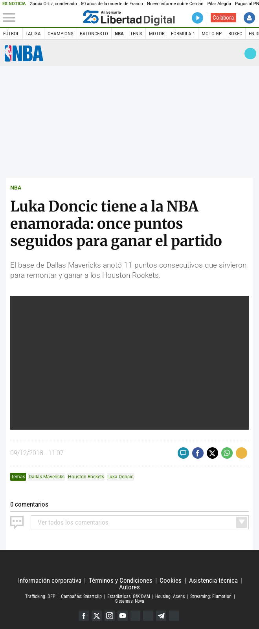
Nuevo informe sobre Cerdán (175, 3)
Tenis (136, 33)
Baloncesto (94, 33)
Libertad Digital (130, 564)
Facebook (84, 616)
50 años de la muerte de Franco (112, 3)
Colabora (223, 17)
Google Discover (135, 616)
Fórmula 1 (183, 33)
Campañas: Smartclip (81, 596)
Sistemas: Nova (129, 601)
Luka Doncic (120, 476)
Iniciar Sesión (249, 18)
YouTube (123, 616)
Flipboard (148, 616)
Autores (129, 587)
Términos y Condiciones (120, 580)
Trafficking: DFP (40, 596)
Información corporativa (49, 580)
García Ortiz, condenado (53, 3)
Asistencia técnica (213, 580)
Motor (157, 33)
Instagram (110, 616)
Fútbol (11, 33)
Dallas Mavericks (46, 476)
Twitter (97, 616)
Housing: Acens (170, 596)
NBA (119, 33)
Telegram (161, 616)
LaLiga (33, 33)
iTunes (174, 616)
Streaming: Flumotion (210, 596)
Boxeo (235, 33)
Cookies (171, 580)
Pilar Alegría (219, 3)
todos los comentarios (73, 522)
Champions (60, 33)
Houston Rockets (86, 476)
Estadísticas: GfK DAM (128, 596)
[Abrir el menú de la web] (41, 17)
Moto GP (212, 33)
